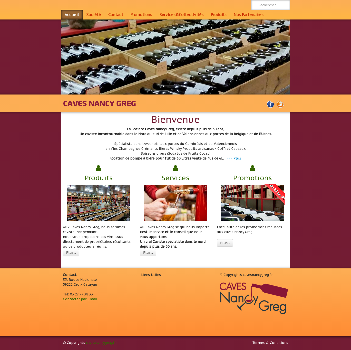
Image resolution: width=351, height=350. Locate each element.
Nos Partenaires (248, 14)
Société (93, 14)
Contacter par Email (80, 299)
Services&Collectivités (181, 14)
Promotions (141, 14)
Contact (115, 14)
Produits (218, 14)
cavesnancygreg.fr (101, 343)
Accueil (72, 14)
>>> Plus (234, 158)
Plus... (71, 252)
